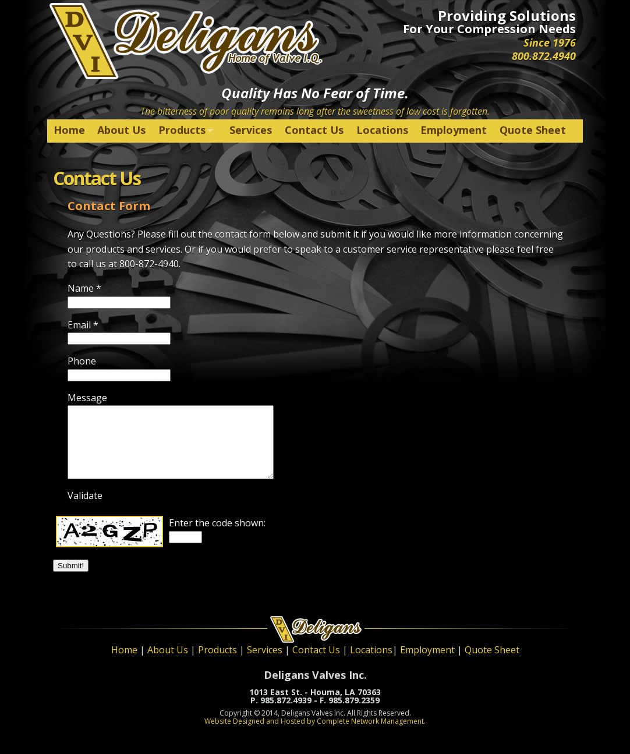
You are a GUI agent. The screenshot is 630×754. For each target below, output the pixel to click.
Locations (382, 130)
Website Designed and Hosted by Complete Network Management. (315, 721)
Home (69, 130)
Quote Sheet (533, 130)
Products (182, 130)
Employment (453, 130)
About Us (121, 130)
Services (250, 130)
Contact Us (314, 130)
